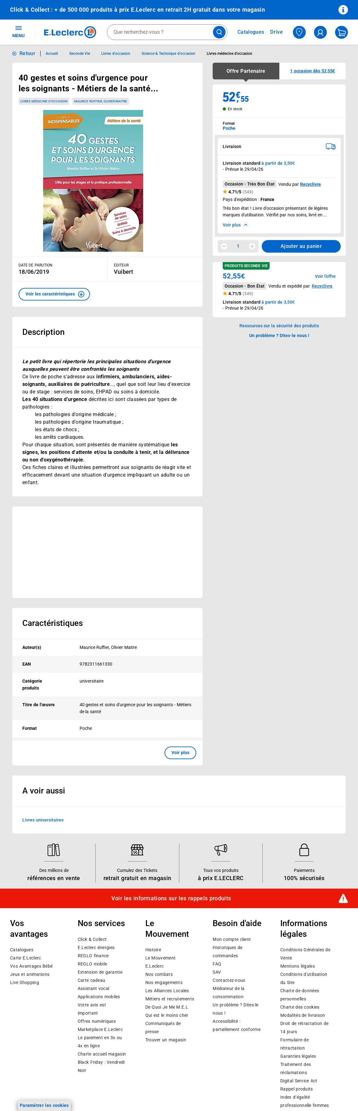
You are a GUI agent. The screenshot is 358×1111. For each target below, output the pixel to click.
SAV (217, 972)
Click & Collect (92, 939)
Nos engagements (163, 982)
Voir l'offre (325, 276)
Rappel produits (296, 1089)
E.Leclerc (100, 1029)
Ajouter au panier (301, 246)
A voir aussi (43, 790)
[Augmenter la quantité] (252, 246)
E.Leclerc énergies (96, 947)
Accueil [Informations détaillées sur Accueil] (52, 53)
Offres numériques (97, 1021)
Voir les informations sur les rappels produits (171, 898)
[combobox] (167, 32)
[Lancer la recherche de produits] (219, 32)
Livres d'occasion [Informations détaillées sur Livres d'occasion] (115, 53)
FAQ (217, 963)
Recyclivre (310, 184)
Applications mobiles (99, 996)
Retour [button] (27, 53)
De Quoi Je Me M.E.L (166, 1007)
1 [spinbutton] (238, 246)
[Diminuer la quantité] (224, 246)
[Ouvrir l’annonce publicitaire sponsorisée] (107, 552)
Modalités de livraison (302, 1015)
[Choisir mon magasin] (299, 32)
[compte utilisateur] (320, 32)
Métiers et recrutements (169, 999)
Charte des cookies (299, 1007)
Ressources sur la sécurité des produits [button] (279, 326)
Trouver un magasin (165, 1040)
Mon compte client (232, 939)
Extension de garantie (100, 972)
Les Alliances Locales (167, 991)
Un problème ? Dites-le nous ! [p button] (279, 335)
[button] (54, 294)
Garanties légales (298, 1056)
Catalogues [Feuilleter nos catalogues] (251, 32)
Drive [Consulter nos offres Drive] (276, 32)
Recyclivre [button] (322, 286)
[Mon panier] (341, 32)
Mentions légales (297, 966)
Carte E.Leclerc (25, 958)
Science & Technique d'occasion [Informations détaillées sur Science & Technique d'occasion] (168, 53)
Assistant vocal (93, 988)
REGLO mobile (92, 963)
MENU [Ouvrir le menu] (18, 31)
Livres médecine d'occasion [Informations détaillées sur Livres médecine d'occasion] (230, 53)
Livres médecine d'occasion (43, 101)
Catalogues (21, 950)
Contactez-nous (229, 980)
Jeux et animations (29, 974)
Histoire (153, 950)
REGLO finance (93, 955)
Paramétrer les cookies (44, 1105)
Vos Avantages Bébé (31, 966)
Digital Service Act (298, 1081)
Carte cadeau (91, 980)
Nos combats (159, 974)
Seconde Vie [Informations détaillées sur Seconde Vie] (79, 53)
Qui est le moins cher (166, 1015)
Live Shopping (24, 982)
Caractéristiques (52, 623)
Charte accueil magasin (102, 1054)
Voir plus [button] (180, 752)
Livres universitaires (43, 819)
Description (43, 332)
